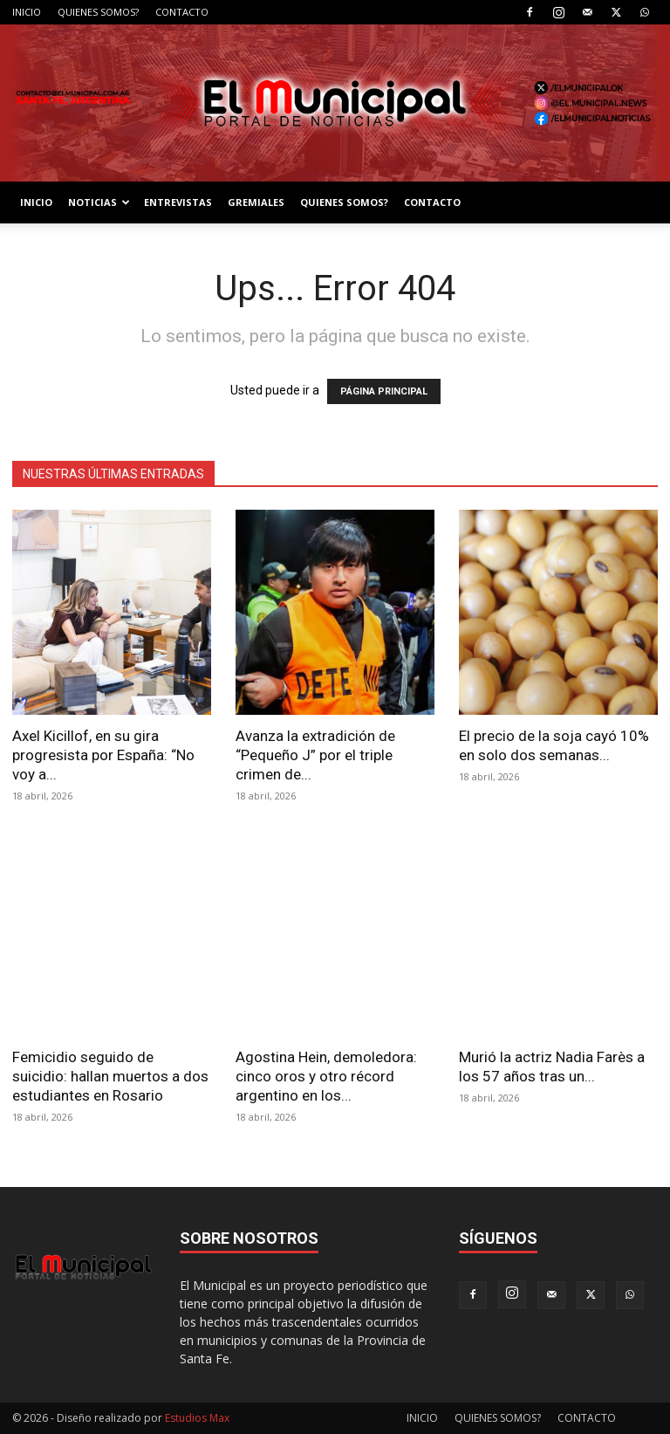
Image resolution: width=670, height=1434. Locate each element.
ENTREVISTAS (178, 202)
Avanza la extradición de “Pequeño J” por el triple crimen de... (315, 755)
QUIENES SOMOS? (98, 11)
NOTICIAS (99, 202)
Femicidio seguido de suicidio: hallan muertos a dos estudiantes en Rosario (110, 1076)
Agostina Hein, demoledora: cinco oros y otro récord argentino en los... (326, 1076)
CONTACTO (182, 11)
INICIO (26, 11)
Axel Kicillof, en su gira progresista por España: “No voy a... (103, 755)
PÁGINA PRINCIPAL (383, 391)
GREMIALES (256, 202)
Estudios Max (197, 1417)
